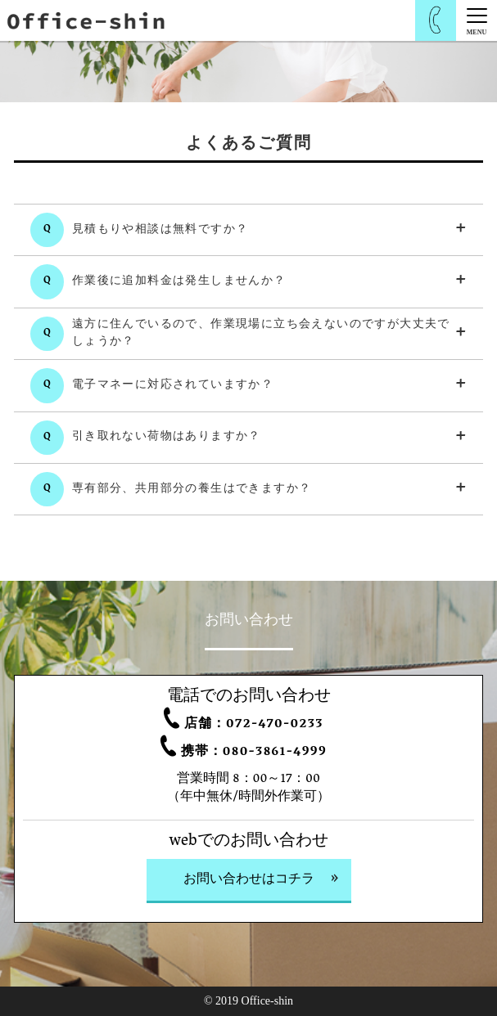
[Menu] (476, 20)
